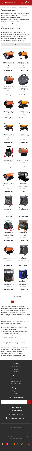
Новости (16, 369)
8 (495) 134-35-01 (17, 411)
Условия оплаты (16, 379)
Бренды (16, 393)
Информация (16, 388)
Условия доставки (16, 381)
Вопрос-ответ (16, 391)
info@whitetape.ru (17, 414)
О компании (16, 367)
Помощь (16, 376)
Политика (16, 371)
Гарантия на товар (16, 384)
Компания (16, 363)
